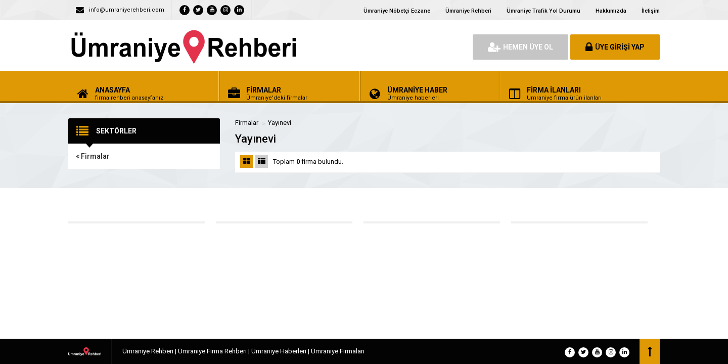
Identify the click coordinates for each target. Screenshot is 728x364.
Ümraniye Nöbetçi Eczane (396, 11)
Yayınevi (279, 122)
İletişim (651, 11)
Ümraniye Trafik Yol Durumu (543, 11)
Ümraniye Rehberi (468, 11)
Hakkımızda (611, 11)
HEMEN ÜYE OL (520, 47)
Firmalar (93, 156)
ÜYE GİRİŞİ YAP (615, 47)
